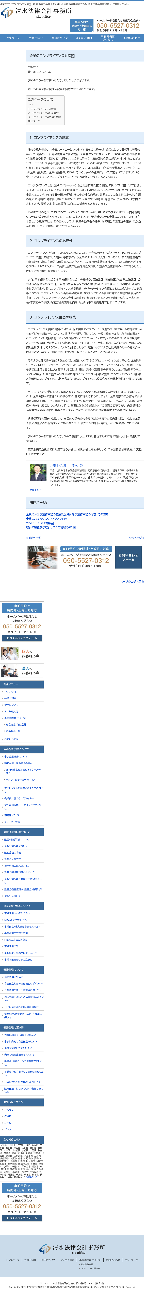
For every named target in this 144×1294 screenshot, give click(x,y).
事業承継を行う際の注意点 (18, 959)
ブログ (7, 1129)
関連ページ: (34, 121)
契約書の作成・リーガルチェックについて (22, 807)
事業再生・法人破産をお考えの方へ (22, 926)
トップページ (12, 38)
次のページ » (136, 537)
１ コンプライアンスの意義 (42, 109)
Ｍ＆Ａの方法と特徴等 (15, 939)
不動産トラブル (12, 815)
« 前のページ (33, 537)
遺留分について (12, 896)
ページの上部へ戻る (132, 581)
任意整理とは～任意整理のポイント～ (23, 990)
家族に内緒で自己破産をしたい (20, 1041)
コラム (7, 1123)
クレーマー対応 (12, 822)
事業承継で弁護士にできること (20, 953)
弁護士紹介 (36, 38)
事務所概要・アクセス (15, 718)
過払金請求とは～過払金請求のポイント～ (24, 999)
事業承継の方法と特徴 (16, 933)
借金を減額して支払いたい (18, 1048)
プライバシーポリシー (90, 1268)
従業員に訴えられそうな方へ (19, 798)
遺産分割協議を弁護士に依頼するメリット (24, 881)
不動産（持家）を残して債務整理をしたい (24, 1073)
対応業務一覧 (13, 731)
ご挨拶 (7, 1116)
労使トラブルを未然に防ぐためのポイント (23, 790)
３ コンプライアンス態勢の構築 (44, 117)
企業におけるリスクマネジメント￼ (46, 518)
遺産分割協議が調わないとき (19, 872)
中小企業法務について (16, 756)
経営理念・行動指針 (16, 724)
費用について (60, 38)
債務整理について (13, 977)
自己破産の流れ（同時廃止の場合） (22, 1007)
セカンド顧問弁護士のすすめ (21, 780)
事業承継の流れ (12, 946)
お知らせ (8, 1109)
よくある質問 (84, 38)
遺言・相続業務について (16, 839)
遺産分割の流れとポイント (17, 866)
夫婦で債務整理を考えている (19, 1054)
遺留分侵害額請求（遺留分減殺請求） (23, 889)
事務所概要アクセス (108, 38)
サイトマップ (131, 1260)
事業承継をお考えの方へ (17, 913)
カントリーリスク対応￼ (40, 523)
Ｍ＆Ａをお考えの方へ (15, 920)
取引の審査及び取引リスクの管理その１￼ (50, 527)
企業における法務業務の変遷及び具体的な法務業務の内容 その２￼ (67, 514)
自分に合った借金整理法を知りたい (22, 1082)
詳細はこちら (31, 1177)
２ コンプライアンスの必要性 (43, 113)
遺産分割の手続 (12, 852)
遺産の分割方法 (12, 859)
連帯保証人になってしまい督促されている (23, 1090)
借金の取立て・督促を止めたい (20, 1035)
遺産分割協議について (16, 846)
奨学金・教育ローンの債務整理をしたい (23, 1063)
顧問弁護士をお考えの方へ (18, 763)
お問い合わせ (132, 38)
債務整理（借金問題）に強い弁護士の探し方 (23, 1015)
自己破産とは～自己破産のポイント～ (23, 983)
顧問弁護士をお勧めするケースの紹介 (23, 771)
